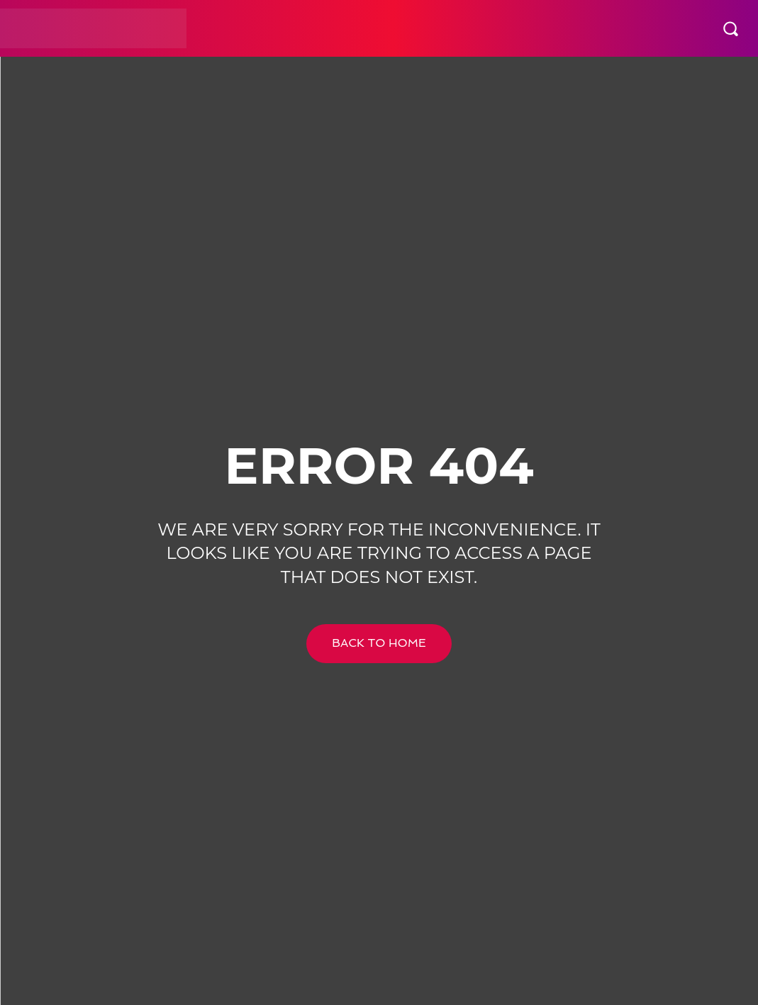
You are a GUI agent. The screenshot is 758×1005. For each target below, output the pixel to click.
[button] (730, 28)
